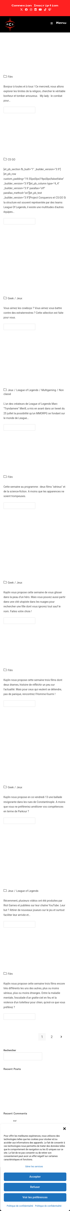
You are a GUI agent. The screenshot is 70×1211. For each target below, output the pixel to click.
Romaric (8, 1120)
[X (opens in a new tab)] (21, 9)
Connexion (22, 6)
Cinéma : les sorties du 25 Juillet (33, 460)
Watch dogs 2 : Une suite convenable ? (24, 1085)
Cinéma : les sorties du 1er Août (31, 60)
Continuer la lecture (21, 109)
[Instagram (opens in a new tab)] (31, 9)
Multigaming (48, 390)
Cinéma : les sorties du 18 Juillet (33, 654)
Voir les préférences (35, 1197)
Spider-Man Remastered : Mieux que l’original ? (29, 1102)
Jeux (19, 298)
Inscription (46, 6)
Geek (11, 298)
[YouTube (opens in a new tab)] (40, 9)
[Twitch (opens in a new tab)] (49, 9)
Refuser (35, 1187)
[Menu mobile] (59, 23)
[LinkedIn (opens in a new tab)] (35, 9)
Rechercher (10, 1050)
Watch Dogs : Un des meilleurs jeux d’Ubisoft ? (28, 1098)
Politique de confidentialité (20, 1206)
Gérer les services (34, 1166)
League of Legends (27, 390)
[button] (64, 1129)
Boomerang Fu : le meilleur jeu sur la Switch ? (41, 1120)
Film (10, 76)
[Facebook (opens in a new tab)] (26, 9)
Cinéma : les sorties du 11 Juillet (33, 957)
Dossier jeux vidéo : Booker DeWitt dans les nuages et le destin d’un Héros (33, 552)
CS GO (11, 159)
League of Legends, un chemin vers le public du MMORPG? (31, 367)
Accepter (35, 1176)
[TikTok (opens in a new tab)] (45, 9)
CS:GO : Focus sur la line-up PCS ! (33, 143)
